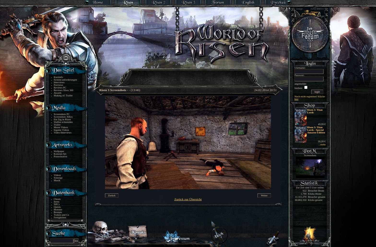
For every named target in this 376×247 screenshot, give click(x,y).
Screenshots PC (62, 114)
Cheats (57, 199)
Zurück (112, 195)
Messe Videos (61, 127)
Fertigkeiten (60, 217)
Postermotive (60, 156)
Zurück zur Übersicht (188, 199)
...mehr (322, 144)
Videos (57, 175)
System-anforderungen (65, 79)
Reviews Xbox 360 (63, 90)
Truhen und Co (61, 215)
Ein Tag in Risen (62, 119)
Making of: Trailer (63, 95)
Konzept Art (60, 154)
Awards (57, 93)
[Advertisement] (188, 74)
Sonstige (58, 177)
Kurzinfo (58, 77)
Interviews (59, 82)
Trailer (57, 124)
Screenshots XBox (63, 116)
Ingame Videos (61, 130)
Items (56, 201)
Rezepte (58, 212)
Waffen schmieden (63, 122)
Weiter (264, 195)
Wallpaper (59, 151)
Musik (57, 180)
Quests (57, 207)
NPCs (57, 204)
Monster (58, 209)
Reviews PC (60, 87)
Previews (58, 85)
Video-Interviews (62, 132)
